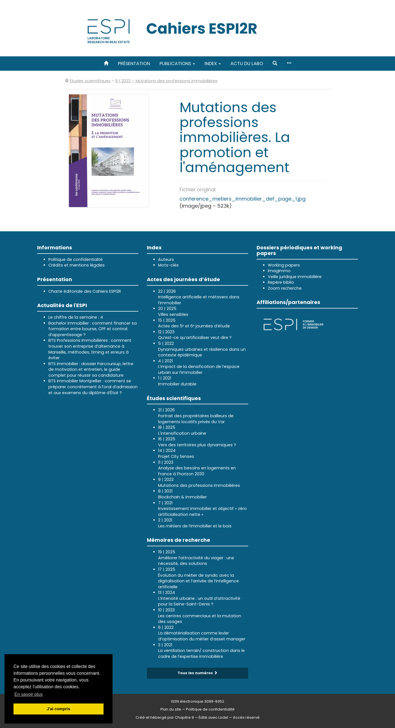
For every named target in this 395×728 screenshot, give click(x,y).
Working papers (284, 265)
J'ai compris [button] (58, 709)
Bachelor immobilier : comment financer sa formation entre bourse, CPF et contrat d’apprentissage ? (92, 329)
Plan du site (170, 709)
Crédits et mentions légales (76, 265)
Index (213, 63)
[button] (274, 63)
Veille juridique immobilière (295, 276)
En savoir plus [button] (28, 694)
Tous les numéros (197, 673)
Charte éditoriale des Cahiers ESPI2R (84, 291)
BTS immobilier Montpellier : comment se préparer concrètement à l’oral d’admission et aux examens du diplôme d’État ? (93, 386)
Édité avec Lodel (213, 717)
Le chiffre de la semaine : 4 (75, 317)
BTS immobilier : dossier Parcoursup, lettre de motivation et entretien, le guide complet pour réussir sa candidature (90, 369)
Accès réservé (246, 717)
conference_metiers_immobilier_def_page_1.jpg (242, 198)
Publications (177, 63)
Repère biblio (281, 282)
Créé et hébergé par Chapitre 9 (165, 717)
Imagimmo (279, 271)
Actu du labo (246, 63)
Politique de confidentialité (75, 259)
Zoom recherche (285, 288)
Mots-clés (168, 265)
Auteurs (166, 259)
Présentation (134, 63)
